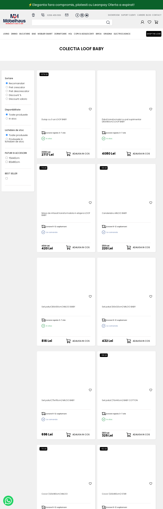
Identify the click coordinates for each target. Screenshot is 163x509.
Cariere (141, 15)
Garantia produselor (63, 480)
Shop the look (154, 33)
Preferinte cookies (113, 481)
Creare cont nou (89, 468)
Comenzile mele (89, 481)
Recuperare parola (91, 473)
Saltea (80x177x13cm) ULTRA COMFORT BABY (145, 275)
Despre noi (109, 468)
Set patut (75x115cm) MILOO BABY (112, 187)
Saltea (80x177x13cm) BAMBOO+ (110, 363)
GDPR (60, 492)
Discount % (13, 95)
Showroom (114, 15)
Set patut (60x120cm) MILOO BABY (82, 187)
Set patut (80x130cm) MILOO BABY (50, 187)
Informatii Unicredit (67, 494)
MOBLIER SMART (45, 33)
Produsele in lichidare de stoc (14, 140)
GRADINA (107, 33)
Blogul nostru (110, 476)
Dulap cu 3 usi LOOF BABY (51, 98)
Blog (148, 15)
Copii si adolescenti (84, 33)
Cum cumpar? (65, 468)
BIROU (99, 33)
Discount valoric (16, 99)
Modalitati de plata (68, 471)
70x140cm (13, 158)
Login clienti (86, 471)
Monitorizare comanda (64, 485)
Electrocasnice (122, 33)
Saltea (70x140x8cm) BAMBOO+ (79, 363)
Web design (142, 505)
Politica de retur (66, 489)
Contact (156, 15)
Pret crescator (15, 87)
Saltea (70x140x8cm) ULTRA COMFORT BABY (51, 363)
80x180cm (13, 162)
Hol (70, 33)
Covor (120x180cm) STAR (82, 274)
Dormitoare (60, 33)
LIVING (6, 33)
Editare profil (87, 484)
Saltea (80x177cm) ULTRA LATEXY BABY (113, 274)
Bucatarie (24, 33)
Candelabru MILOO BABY (145, 98)
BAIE (34, 33)
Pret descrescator (17, 91)
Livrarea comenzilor (68, 473)
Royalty (157, 505)
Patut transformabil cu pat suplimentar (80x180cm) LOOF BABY (83, 99)
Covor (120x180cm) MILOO (50, 274)
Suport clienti (128, 15)
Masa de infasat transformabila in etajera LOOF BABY (113, 99)
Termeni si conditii (67, 476)
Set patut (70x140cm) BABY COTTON (143, 187)
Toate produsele (17, 114)
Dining (14, 33)
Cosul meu (86, 479)
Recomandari (15, 83)
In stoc (11, 118)
